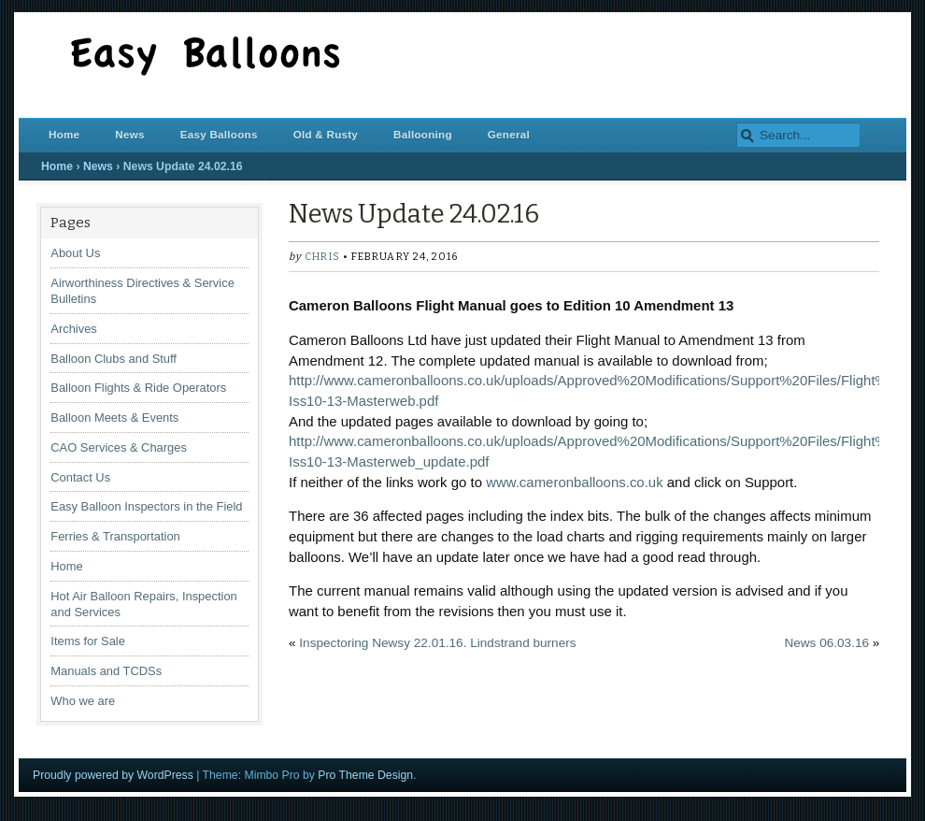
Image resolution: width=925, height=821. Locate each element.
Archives (73, 329)
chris (322, 257)
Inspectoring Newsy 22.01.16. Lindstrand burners (437, 643)
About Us (75, 253)
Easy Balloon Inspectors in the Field (146, 506)
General (509, 134)
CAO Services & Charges (118, 447)
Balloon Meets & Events (114, 417)
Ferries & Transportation (114, 536)
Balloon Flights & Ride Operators (138, 388)
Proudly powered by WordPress (113, 775)
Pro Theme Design (365, 775)
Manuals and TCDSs (106, 671)
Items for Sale (87, 641)
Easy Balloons (219, 134)
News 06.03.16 (826, 643)
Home (64, 134)
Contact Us (80, 477)
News (129, 134)
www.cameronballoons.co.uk (574, 482)
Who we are (82, 701)
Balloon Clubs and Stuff (113, 359)
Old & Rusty (325, 134)
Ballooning (422, 134)
